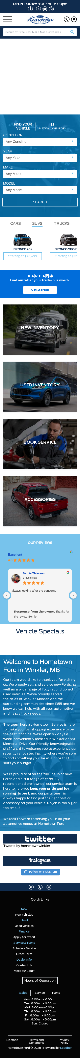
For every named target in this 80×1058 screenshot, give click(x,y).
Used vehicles (24, 926)
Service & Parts (24, 943)
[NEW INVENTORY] (40, 329)
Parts (56, 993)
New (24, 909)
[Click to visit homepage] (31, 887)
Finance (24, 931)
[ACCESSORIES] (40, 501)
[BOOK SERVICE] (40, 444)
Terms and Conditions (36, 1041)
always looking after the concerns (33, 590)
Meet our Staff (24, 971)
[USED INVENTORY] (40, 387)
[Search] (40, 32)
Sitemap (12, 1040)
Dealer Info (24, 959)
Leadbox (66, 1048)
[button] (4, 73)
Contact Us (24, 965)
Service (40, 993)
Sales (23, 993)
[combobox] (40, 32)
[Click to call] (67, 19)
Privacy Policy (64, 1041)
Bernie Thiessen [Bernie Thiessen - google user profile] (34, 573)
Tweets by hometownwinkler (26, 846)
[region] (40, 76)
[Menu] (7, 19)
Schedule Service (24, 948)
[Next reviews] (73, 595)
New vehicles (24, 914)
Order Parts (24, 954)
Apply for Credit (24, 937)
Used (24, 920)
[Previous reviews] (6, 595)
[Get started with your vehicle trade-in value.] (40, 290)
